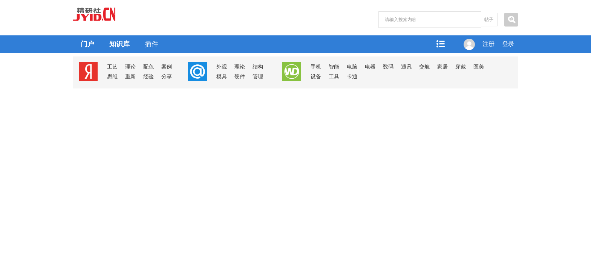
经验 (148, 76)
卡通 (352, 76)
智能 (334, 67)
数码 (388, 67)
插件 (151, 44)
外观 (221, 67)
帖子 (488, 19)
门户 (87, 44)
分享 (166, 76)
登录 (508, 44)
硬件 (239, 76)
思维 (112, 76)
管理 (258, 76)
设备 (316, 76)
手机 (316, 67)
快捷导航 (440, 44)
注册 (488, 44)
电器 (370, 67)
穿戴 (460, 67)
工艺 (112, 67)
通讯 (406, 67)
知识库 (119, 44)
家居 (442, 67)
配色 (148, 67)
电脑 (352, 67)
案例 (166, 67)
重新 (130, 76)
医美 (478, 67)
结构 (258, 67)
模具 (221, 76)
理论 (130, 67)
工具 (334, 76)
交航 (424, 67)
